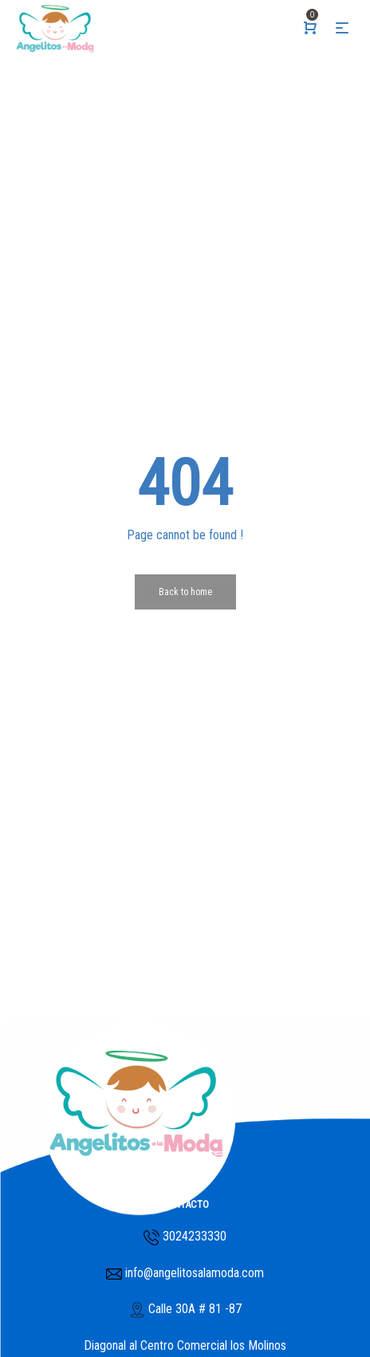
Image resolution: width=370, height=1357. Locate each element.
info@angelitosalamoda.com (193, 1272)
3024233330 (194, 1236)
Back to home (185, 592)
